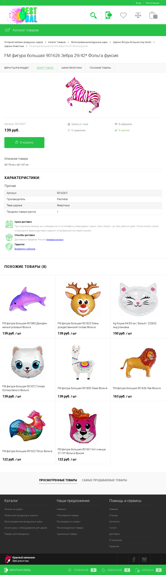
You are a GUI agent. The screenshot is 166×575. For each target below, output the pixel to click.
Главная (113, 509)
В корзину (24, 142)
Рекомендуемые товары (70, 527)
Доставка (114, 533)
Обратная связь (17, 570)
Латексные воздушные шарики (21, 515)
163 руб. (122, 396)
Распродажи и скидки (68, 521)
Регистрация (152, 3)
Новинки (61, 509)
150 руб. (122, 333)
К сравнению (76, 130)
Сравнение (82, 570)
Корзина (148, 570)
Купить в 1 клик (77, 124)
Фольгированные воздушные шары (23, 521)
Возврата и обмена (25, 248)
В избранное (123, 124)
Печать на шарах (13, 509)
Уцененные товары (67, 533)
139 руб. (11, 130)
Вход (138, 3)
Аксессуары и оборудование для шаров (25, 527)
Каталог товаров (21, 30)
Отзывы (113, 515)
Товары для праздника (16, 533)
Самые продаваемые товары (104, 480)
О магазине (115, 540)
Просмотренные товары (58, 480)
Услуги (112, 527)
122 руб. (11, 459)
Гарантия (114, 546)
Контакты (114, 521)
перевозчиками (54, 239)
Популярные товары (68, 515)
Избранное (115, 570)
